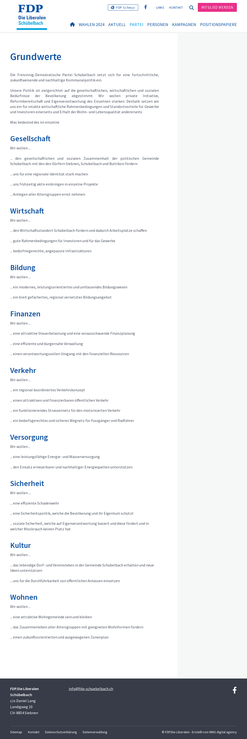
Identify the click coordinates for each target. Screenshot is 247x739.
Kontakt (176, 7)
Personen (157, 24)
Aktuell (117, 24)
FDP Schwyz (125, 7)
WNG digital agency (223, 732)
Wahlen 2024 (91, 24)
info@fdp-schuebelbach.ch (91, 688)
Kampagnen (184, 24)
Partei (136, 24)
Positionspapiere (218, 24)
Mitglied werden (217, 7)
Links (160, 7)
